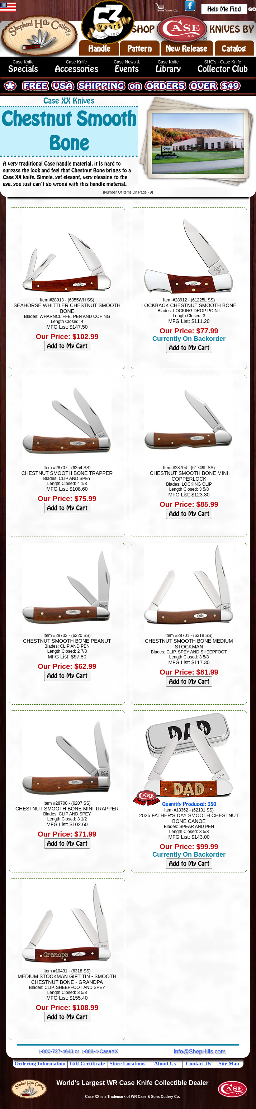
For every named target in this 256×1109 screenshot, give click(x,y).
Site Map (229, 1063)
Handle (99, 49)
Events (127, 69)
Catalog (234, 49)
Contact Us (198, 1063)
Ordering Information (39, 1063)
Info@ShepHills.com (200, 1051)
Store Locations (127, 1063)
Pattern (139, 49)
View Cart (168, 10)
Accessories (76, 69)
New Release (186, 49)
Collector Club (223, 69)
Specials (23, 69)
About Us (165, 1063)
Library (168, 69)
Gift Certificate (87, 1063)
